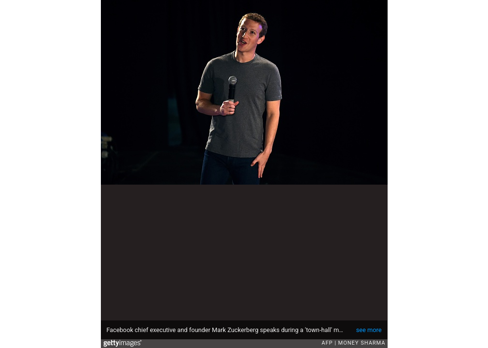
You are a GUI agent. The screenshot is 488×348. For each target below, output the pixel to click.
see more (369, 330)
